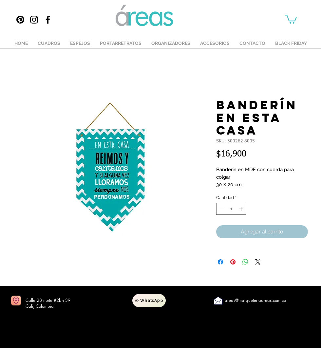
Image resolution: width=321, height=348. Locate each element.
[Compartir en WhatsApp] (245, 262)
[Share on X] (258, 262)
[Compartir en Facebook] (220, 262)
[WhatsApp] (149, 300)
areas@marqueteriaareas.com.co (255, 300)
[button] (291, 19)
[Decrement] (221, 208)
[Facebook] (48, 19)
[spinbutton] (231, 208)
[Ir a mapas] (16, 300)
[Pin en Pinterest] (233, 262)
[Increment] (242, 208)
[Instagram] (34, 19)
